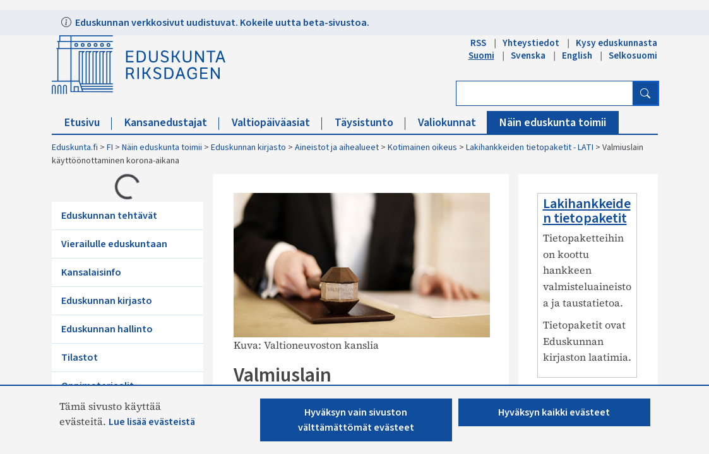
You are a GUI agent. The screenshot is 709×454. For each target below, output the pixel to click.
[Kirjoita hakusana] (544, 93)
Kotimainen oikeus (422, 147)
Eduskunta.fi (75, 147)
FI (110, 147)
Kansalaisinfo (91, 272)
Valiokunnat (453, 123)
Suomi (481, 55)
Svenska (528, 55)
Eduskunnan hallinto (107, 329)
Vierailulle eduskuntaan (114, 244)
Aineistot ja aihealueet (337, 147)
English (577, 55)
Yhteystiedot (531, 43)
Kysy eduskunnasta (616, 43)
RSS (478, 43)
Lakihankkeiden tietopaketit (587, 211)
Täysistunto (370, 123)
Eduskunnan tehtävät (109, 216)
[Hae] (645, 93)
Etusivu (88, 123)
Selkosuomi (633, 55)
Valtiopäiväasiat (277, 123)
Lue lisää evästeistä (152, 422)
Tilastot (79, 357)
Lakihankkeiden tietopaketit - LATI (529, 147)
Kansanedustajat (171, 123)
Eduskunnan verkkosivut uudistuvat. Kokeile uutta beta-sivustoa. (221, 23)
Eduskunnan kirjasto (248, 147)
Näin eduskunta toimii (552, 123)
